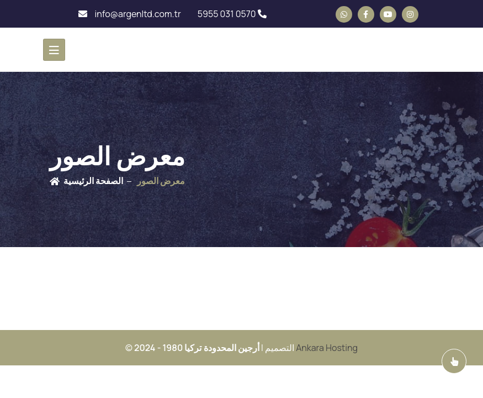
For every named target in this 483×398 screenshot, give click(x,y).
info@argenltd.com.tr (129, 14)
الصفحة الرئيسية (93, 181)
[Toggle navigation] (54, 50)
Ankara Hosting (327, 348)
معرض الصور (161, 181)
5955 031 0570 (232, 14)
